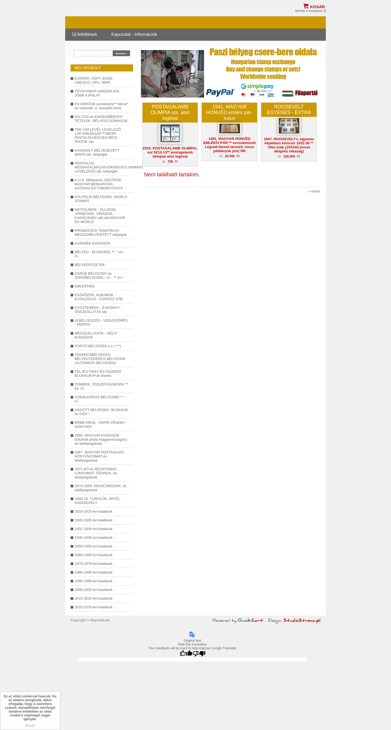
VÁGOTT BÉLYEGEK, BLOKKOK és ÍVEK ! (101, 412)
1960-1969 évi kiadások (93, 555)
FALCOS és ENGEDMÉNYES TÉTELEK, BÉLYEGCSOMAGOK (101, 119)
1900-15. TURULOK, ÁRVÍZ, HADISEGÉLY (97, 501)
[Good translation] (186, 653)
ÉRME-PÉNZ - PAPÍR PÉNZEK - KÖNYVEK (101, 425)
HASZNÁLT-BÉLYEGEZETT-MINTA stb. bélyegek (98, 152)
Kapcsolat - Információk (134, 34)
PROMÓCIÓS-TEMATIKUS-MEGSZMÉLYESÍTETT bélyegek (101, 232)
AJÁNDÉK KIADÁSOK (93, 243)
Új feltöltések (84, 34)
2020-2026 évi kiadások (93, 607)
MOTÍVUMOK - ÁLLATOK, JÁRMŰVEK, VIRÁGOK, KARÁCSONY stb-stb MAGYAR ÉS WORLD (100, 216)
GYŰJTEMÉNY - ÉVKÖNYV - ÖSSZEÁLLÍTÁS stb (98, 310)
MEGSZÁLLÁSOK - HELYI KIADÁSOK (96, 335)
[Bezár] (30, 725)
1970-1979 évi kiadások (93, 564)
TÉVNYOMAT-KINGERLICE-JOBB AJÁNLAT (98, 93)
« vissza (314, 191)
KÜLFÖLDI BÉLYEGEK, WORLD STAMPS (101, 199)
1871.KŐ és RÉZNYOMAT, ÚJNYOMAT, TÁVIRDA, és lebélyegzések (96, 473)
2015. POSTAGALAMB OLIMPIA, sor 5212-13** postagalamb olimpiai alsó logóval (170, 152)
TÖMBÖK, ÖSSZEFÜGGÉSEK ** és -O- (101, 386)
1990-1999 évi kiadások (93, 581)
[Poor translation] (199, 653)
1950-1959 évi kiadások (93, 546)
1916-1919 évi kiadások (93, 511)
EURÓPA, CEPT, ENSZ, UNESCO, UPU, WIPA (94, 80)
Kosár (317, 6)
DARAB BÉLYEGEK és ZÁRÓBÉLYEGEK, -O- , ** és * (99, 275)
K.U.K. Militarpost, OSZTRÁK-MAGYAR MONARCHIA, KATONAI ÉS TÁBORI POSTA (99, 184)
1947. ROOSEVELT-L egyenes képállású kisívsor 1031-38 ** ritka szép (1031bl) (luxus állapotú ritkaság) (289, 145)
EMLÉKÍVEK (85, 286)
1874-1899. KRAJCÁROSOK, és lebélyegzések (101, 488)
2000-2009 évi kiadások (93, 590)
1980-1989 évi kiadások (93, 572)
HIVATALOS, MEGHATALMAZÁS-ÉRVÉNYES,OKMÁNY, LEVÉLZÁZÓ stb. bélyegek (102, 167)
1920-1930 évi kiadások (93, 520)
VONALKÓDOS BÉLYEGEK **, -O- (101, 399)
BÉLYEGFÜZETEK (90, 265)
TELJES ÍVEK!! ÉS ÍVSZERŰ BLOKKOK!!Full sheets (98, 373)
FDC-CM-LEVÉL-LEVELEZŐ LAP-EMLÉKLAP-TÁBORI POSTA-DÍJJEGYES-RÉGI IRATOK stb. (98, 135)
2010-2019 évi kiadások (93, 598)
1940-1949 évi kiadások (93, 537)
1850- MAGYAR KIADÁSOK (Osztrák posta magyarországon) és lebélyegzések (101, 439)
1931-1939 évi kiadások (93, 529)
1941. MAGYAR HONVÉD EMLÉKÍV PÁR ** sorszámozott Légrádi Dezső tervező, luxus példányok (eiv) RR (229, 145)
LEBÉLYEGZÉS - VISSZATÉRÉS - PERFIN (101, 322)
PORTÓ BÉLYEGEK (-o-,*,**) (98, 346)
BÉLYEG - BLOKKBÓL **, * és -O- (100, 254)
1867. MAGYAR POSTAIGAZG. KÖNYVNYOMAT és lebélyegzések (100, 456)
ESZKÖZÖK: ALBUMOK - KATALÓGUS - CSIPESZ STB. (99, 297)
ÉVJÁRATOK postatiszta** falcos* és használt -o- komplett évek (101, 106)
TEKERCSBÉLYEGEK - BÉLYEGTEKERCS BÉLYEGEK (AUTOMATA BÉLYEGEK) (100, 359)
